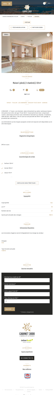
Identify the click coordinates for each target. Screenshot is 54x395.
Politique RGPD (49, 390)
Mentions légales (31, 390)
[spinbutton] (27, 301)
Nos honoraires (8, 390)
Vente (23, 16)
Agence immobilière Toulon (10, 16)
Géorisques (7, 124)
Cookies (29, 391)
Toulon (30, 16)
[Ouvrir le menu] (6, 3)
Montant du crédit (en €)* (12, 277)
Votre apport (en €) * (11, 291)
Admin (40, 390)
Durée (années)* (10, 284)
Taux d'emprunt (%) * (11, 298)
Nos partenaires (20, 390)
